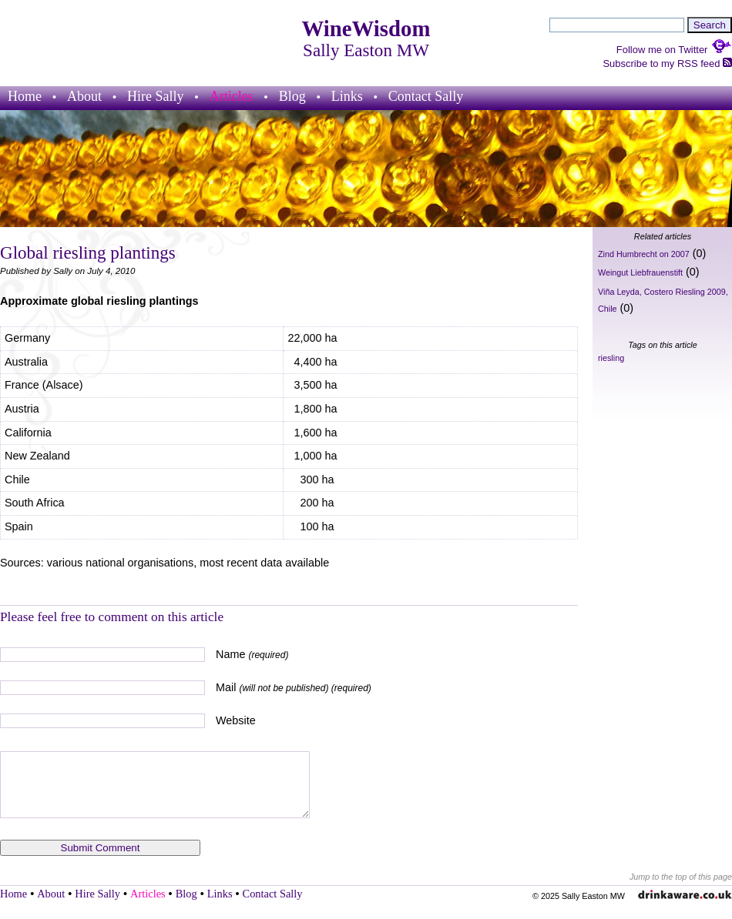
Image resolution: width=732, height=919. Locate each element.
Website (236, 720)
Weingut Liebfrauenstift (640, 272)
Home (25, 96)
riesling (611, 358)
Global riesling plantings (88, 252)
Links (347, 96)
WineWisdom (366, 28)
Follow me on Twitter (674, 49)
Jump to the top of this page (681, 876)
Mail (293, 687)
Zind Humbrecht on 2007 (644, 254)
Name (252, 654)
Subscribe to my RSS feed (667, 63)
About (84, 96)
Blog (292, 96)
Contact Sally (426, 96)
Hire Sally (155, 96)
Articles (232, 96)
